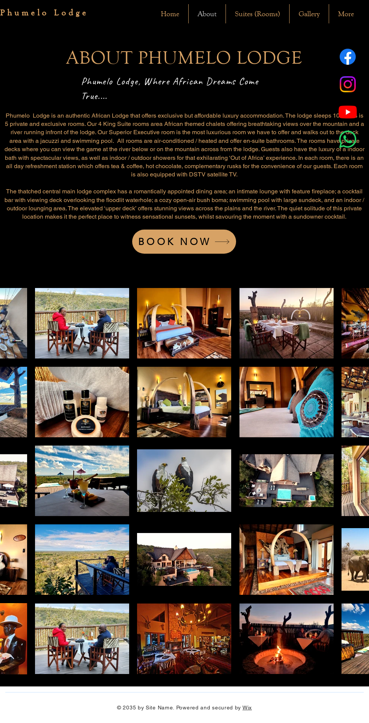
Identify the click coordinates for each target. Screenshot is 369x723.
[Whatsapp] (347, 139)
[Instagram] (347, 84)
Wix (247, 708)
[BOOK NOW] (184, 242)
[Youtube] (347, 112)
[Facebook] (347, 56)
